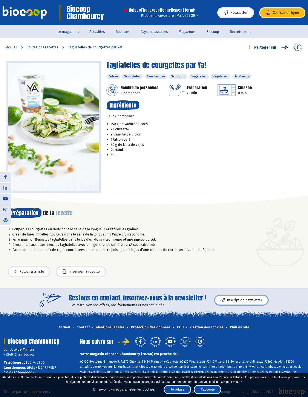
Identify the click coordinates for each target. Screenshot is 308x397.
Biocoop (212, 32)
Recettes (123, 32)
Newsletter (236, 13)
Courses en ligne (282, 13)
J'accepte (207, 389)
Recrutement (240, 32)
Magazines (187, 32)
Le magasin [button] (66, 32)
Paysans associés (154, 32)
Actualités (97, 32)
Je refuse (177, 389)
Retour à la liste (29, 271)
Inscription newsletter (241, 300)
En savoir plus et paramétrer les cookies (124, 389)
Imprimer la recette (81, 271)
